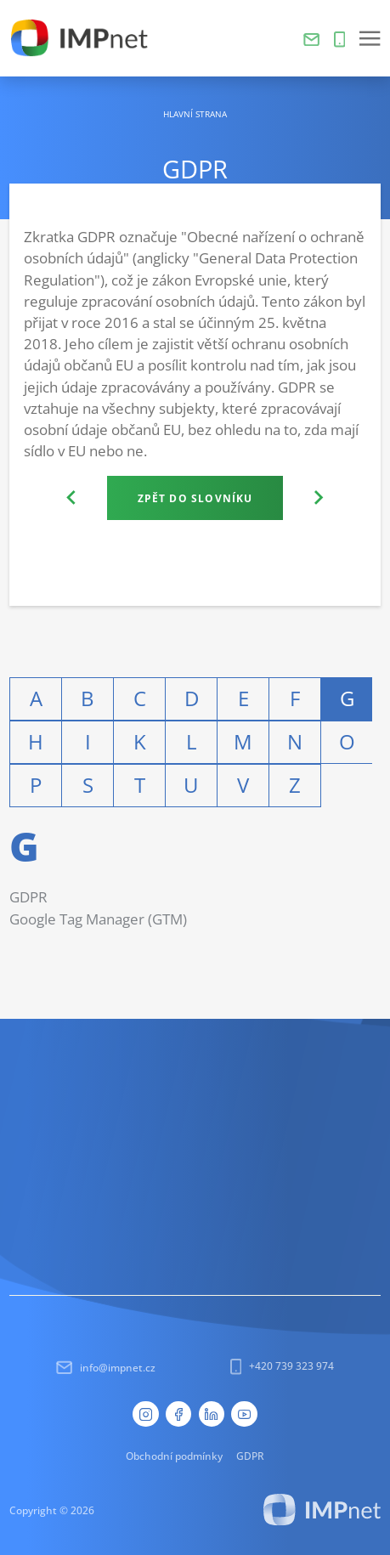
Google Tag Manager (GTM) (98, 919)
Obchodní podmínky (174, 1455)
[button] (369, 38)
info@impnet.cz (105, 1367)
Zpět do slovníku (195, 498)
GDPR (28, 897)
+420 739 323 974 (282, 1366)
